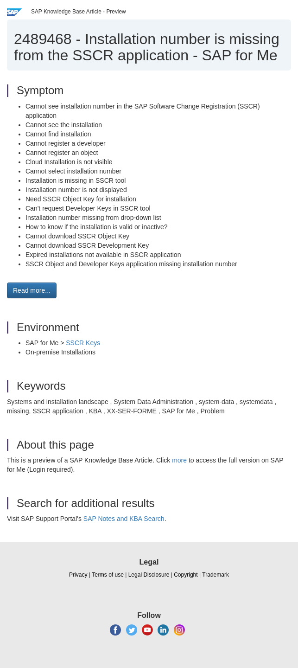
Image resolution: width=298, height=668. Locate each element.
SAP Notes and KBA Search (124, 518)
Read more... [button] (32, 290)
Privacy (78, 575)
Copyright (185, 575)
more (179, 460)
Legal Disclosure (149, 575)
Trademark (215, 575)
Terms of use (108, 575)
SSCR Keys (83, 343)
